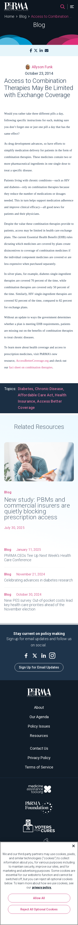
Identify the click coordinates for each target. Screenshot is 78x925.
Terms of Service (39, 767)
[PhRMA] (16, 6)
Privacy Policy (39, 758)
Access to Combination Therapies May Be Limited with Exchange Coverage (52, 16)
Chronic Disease (49, 389)
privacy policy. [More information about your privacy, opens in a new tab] (42, 887)
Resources (39, 735)
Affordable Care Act (35, 395)
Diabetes (25, 389)
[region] (39, 883)
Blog (22, 16)
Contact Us (39, 748)
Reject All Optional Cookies (39, 909)
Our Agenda (39, 717)
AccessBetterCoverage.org (32, 360)
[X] (36, 50)
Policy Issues (39, 726)
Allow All (39, 898)
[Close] (72, 846)
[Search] (62, 6)
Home (9, 16)
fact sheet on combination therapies (30, 367)
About (39, 707)
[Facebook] (31, 50)
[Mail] (46, 50)
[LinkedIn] (41, 50)
